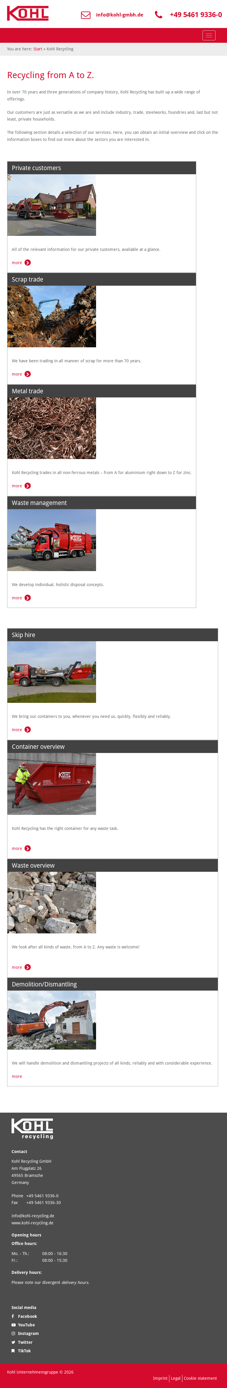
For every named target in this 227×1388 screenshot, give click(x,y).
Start (37, 49)
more (17, 262)
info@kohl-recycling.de (33, 1215)
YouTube (23, 1325)
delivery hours (74, 1282)
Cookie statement (200, 1378)
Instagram (25, 1333)
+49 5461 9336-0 (196, 15)
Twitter (22, 1342)
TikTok (21, 1350)
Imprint (160, 1378)
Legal (176, 1378)
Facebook (24, 1316)
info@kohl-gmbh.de (119, 15)
